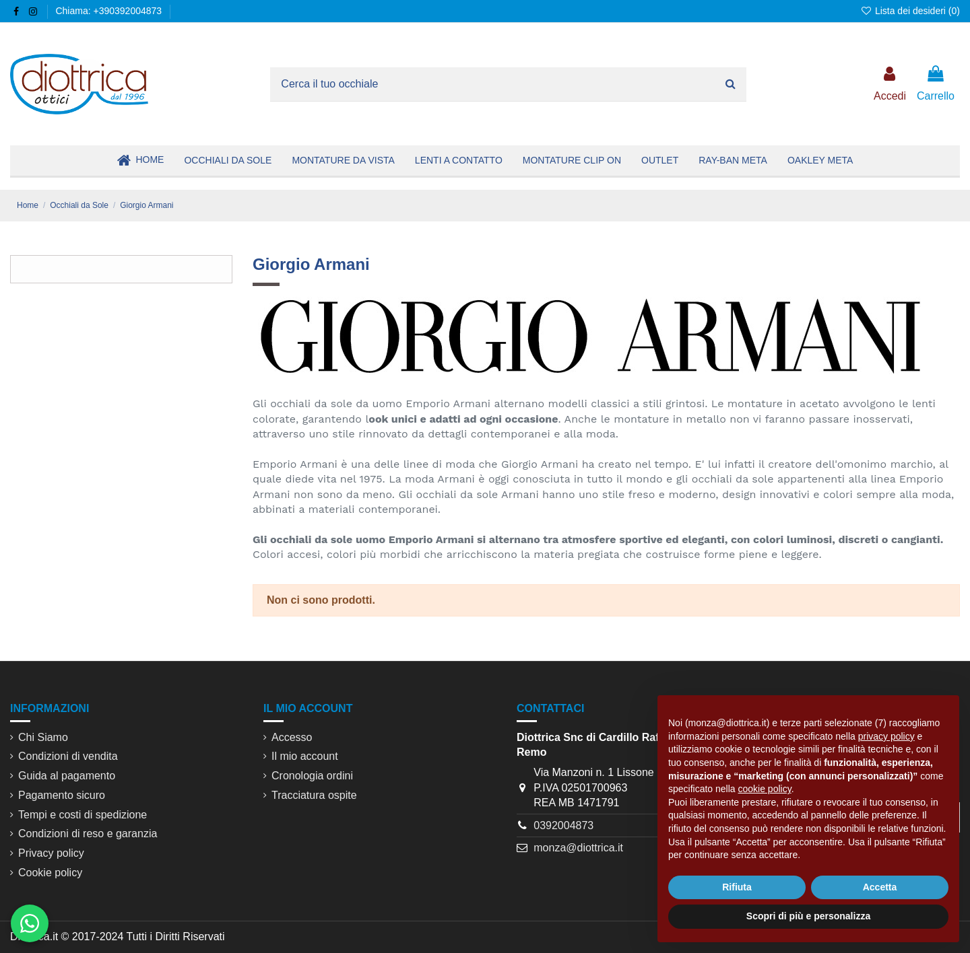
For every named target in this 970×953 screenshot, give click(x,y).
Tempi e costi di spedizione (82, 814)
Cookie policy (50, 872)
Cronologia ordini (312, 775)
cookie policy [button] (764, 788)
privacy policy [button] (886, 736)
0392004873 (563, 825)
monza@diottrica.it (578, 847)
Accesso (291, 737)
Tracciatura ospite (314, 795)
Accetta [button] (880, 887)
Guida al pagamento (66, 775)
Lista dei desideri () (910, 10)
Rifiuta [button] (737, 887)
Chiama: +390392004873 (108, 10)
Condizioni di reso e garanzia (87, 833)
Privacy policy (51, 853)
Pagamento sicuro (61, 795)
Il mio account (304, 756)
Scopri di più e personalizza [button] (808, 916)
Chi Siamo (43, 737)
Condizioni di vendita (68, 756)
